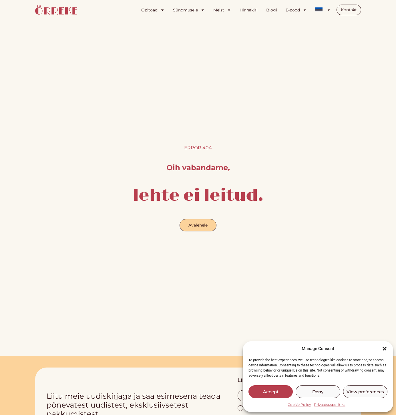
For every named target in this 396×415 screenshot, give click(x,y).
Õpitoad (152, 10)
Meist (222, 10)
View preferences (365, 391)
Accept (270, 391)
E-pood (296, 10)
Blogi (271, 10)
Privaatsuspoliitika (329, 404)
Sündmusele (189, 10)
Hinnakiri (249, 10)
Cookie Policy (299, 404)
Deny (317, 391)
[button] (384, 349)
